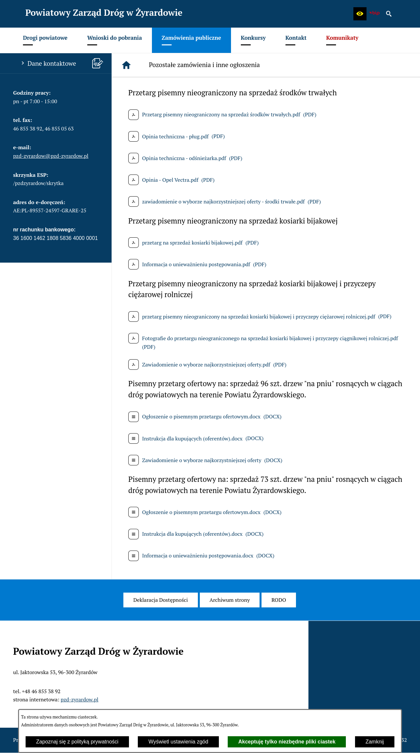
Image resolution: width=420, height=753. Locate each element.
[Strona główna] (126, 65)
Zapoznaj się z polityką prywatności (77, 741)
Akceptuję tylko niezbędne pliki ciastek (286, 741)
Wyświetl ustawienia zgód (178, 741)
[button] (360, 13)
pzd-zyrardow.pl (79, 699)
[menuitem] (45, 40)
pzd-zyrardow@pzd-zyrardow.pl (50, 155)
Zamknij (375, 741)
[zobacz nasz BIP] (374, 13)
